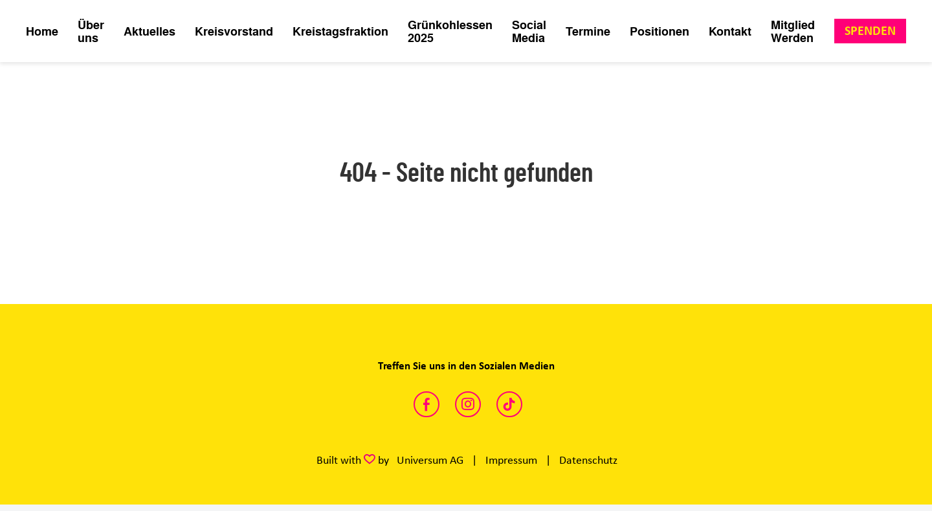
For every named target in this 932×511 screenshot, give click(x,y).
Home (42, 31)
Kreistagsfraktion (340, 31)
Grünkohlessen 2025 (450, 31)
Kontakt (730, 31)
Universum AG (430, 460)
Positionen (659, 31)
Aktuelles (149, 31)
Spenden (870, 31)
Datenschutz (588, 460)
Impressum (511, 460)
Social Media (529, 31)
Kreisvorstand (234, 31)
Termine (588, 31)
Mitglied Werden (793, 31)
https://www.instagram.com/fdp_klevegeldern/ (468, 404)
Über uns (91, 31)
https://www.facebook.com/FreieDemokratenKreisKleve (426, 404)
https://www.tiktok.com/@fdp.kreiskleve (509, 404)
